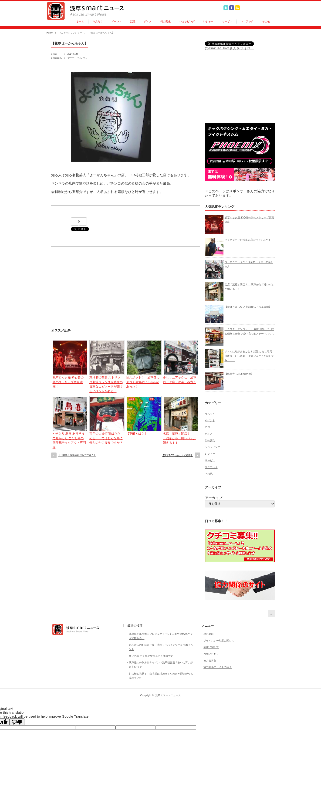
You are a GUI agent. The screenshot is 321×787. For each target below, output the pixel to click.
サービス (227, 21)
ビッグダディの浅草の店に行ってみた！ (248, 239)
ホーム (80, 21)
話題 (132, 21)
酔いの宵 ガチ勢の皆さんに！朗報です (151, 656)
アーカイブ (213, 498)
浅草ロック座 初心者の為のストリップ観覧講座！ (68, 382)
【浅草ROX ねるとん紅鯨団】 (177, 455)
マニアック (247, 21)
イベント (117, 21)
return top (271, 613)
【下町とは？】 (136, 433)
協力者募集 (209, 660)
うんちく (98, 21)
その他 (266, 21)
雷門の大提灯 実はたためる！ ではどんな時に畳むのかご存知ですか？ (106, 438)
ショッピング (187, 21)
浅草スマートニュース (168, 695)
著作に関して (211, 647)
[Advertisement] (90, 285)
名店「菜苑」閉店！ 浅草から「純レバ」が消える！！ (179, 438)
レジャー (208, 21)
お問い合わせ (211, 653)
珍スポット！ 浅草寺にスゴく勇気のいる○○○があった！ (142, 382)
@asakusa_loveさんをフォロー (229, 48)
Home (50, 32)
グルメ (148, 21)
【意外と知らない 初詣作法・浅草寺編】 (248, 306)
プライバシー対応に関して (218, 640)
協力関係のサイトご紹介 (217, 667)
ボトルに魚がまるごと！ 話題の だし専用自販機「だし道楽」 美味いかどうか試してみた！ (249, 355)
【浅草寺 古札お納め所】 (239, 373)
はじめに (208, 633)
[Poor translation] (17, 721)
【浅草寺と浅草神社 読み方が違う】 (77, 455)
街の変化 (165, 21)
